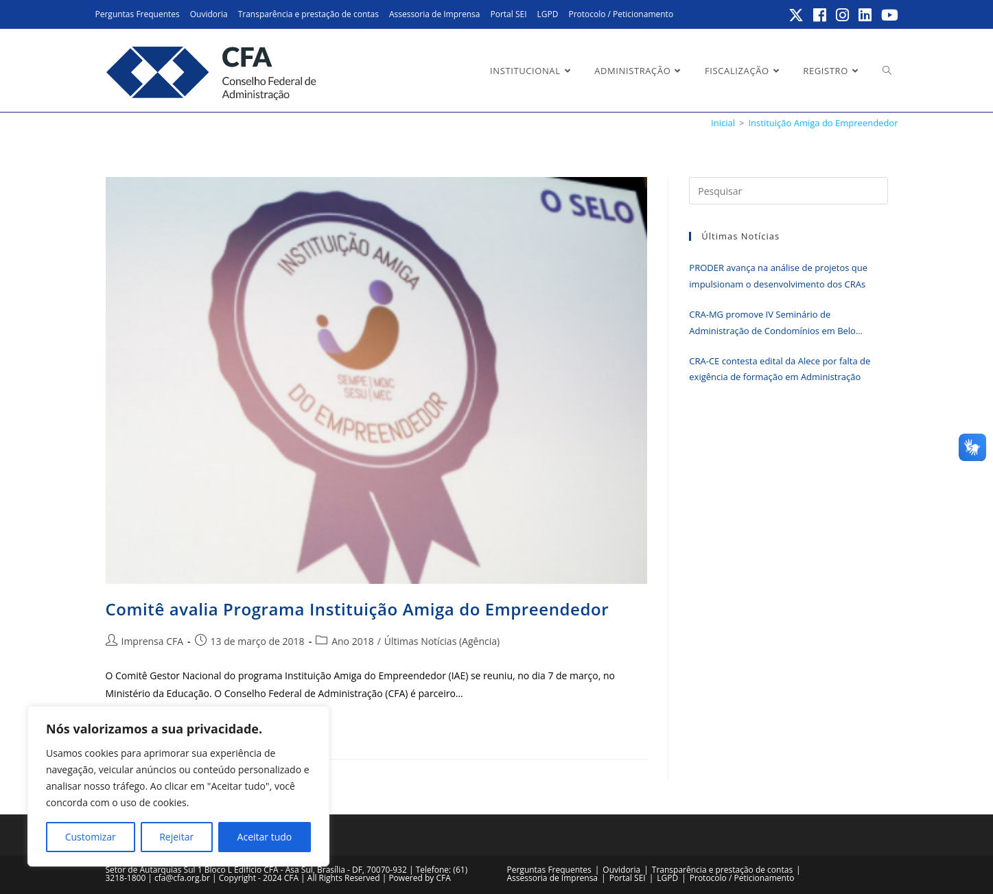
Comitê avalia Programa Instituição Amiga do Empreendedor (357, 609)
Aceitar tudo (264, 836)
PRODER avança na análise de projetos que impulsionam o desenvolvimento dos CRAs (778, 275)
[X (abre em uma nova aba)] (796, 15)
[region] (178, 786)
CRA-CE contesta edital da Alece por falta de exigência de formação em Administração (779, 369)
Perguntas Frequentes (137, 14)
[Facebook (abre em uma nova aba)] (820, 15)
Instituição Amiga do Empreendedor (823, 123)
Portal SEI (508, 14)
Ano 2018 (352, 641)
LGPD (548, 14)
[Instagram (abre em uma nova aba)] (843, 15)
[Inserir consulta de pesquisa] (788, 190)
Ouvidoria (209, 14)
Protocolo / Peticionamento (620, 14)
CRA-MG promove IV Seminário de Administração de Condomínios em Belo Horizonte (772, 323)
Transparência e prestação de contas (308, 14)
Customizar (90, 836)
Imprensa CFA (152, 641)
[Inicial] (723, 123)
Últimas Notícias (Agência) (442, 641)
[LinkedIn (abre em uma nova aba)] (865, 15)
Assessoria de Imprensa (434, 14)
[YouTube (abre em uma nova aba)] (887, 15)
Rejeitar (176, 836)
